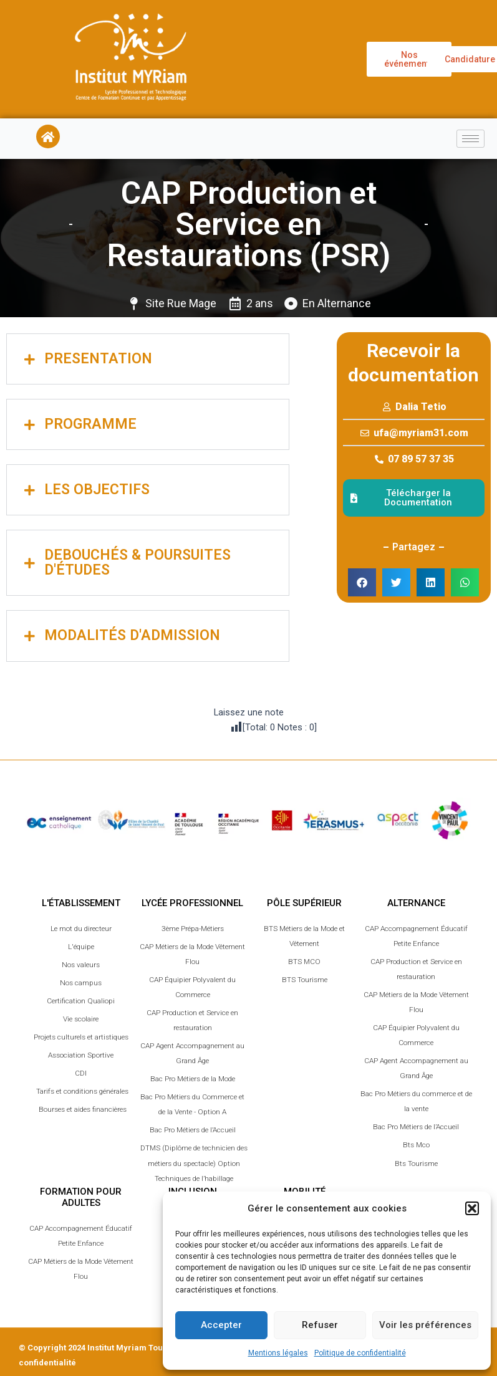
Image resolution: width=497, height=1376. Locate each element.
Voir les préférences (425, 1325)
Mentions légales (278, 1353)
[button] (472, 1208)
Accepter (221, 1325)
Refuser (320, 1325)
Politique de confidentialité (360, 1353)
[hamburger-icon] (470, 139)
